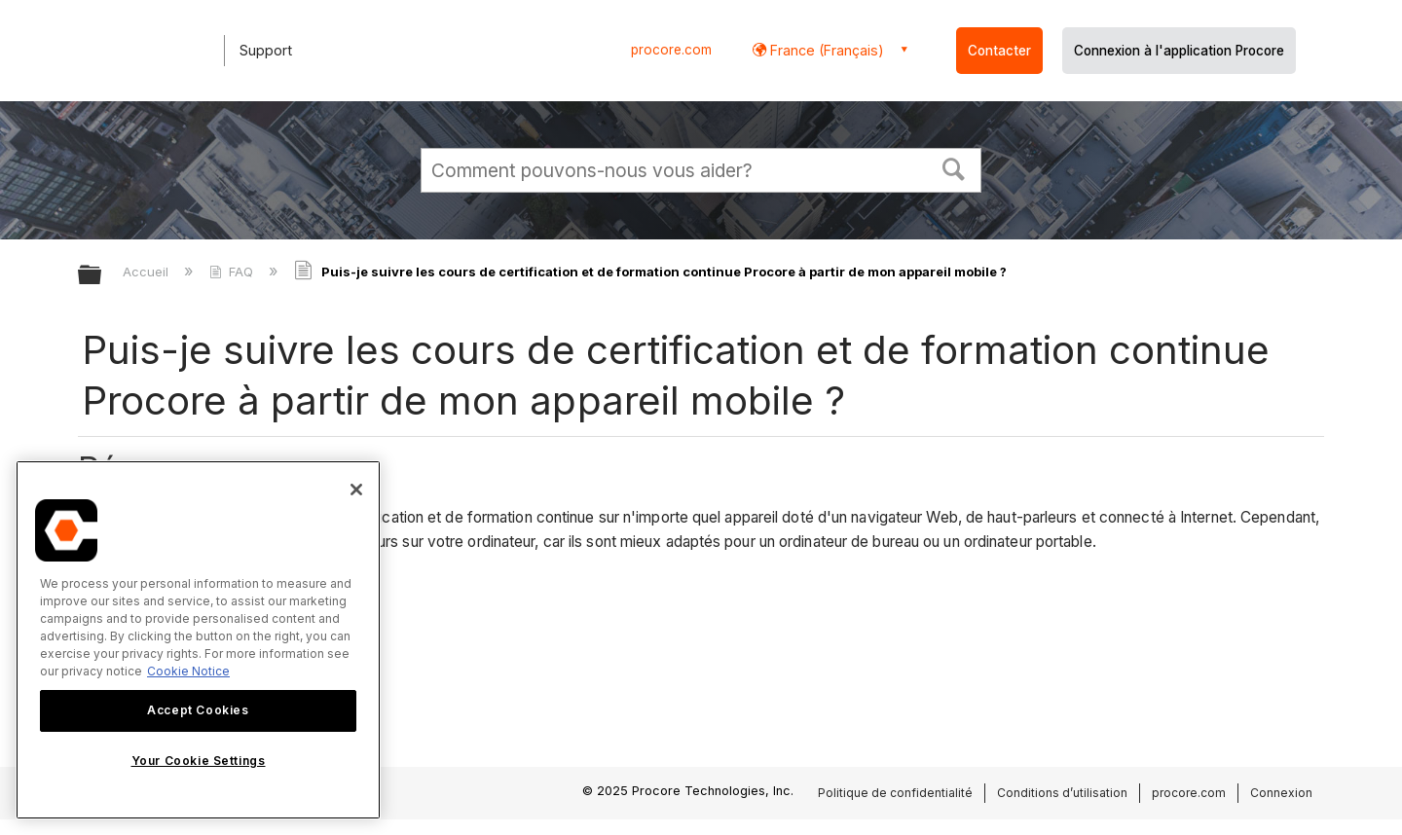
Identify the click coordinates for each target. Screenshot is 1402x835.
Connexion (1281, 792)
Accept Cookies (197, 710)
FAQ (233, 271)
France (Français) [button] (825, 50)
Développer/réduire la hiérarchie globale (102, 276)
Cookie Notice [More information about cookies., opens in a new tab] (188, 671)
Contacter (999, 50)
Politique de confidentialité (895, 792)
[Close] (356, 489)
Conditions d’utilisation (1062, 792)
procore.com (671, 49)
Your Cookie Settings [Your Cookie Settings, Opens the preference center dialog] (198, 760)
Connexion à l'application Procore (1179, 50)
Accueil (147, 271)
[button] (954, 167)
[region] (198, 639)
